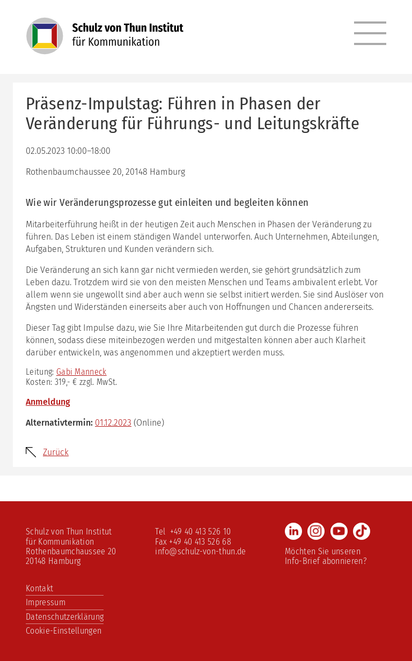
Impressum (45, 602)
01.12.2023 (113, 423)
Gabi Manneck (81, 372)
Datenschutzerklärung (65, 617)
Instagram (316, 531)
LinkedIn (293, 531)
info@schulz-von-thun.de (200, 551)
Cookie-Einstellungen (63, 631)
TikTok (361, 531)
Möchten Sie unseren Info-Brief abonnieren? (326, 556)
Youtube (339, 531)
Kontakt (39, 588)
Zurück (56, 452)
